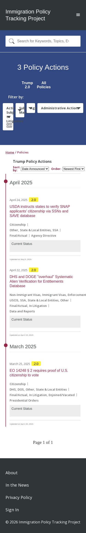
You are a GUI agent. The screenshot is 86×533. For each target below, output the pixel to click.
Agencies (32, 108)
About (12, 472)
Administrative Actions (60, 108)
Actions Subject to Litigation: (9, 117)
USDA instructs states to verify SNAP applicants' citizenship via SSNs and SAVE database (40, 211)
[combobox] (43, 41)
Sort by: (16, 169)
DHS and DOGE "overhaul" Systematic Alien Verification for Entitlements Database (41, 281)
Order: (56, 168)
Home (10, 152)
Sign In (12, 509)
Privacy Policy (19, 497)
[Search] (11, 41)
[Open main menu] (78, 15)
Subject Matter (21, 110)
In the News (17, 485)
